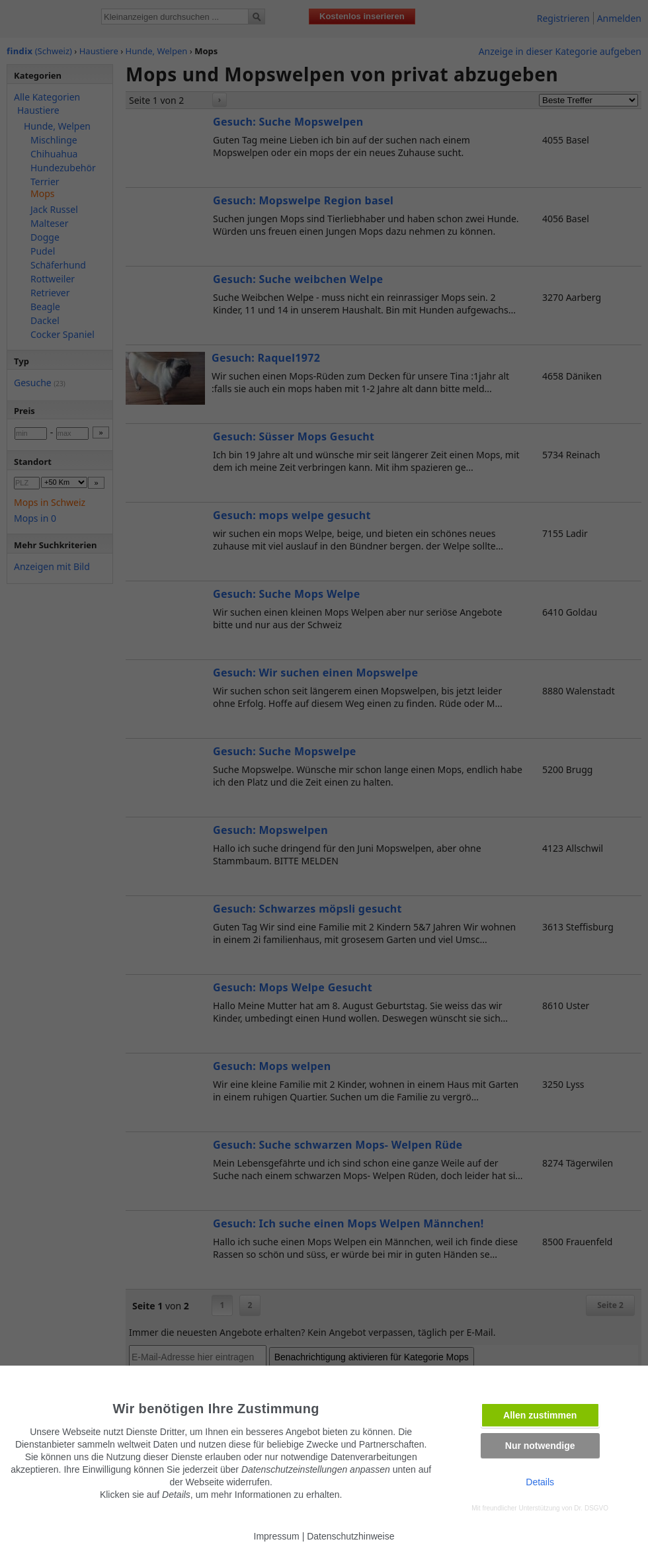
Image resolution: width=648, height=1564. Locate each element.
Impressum (277, 1536)
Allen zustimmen (540, 1415)
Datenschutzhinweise (350, 1536)
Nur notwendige (540, 1445)
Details (540, 1482)
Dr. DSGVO (591, 1508)
